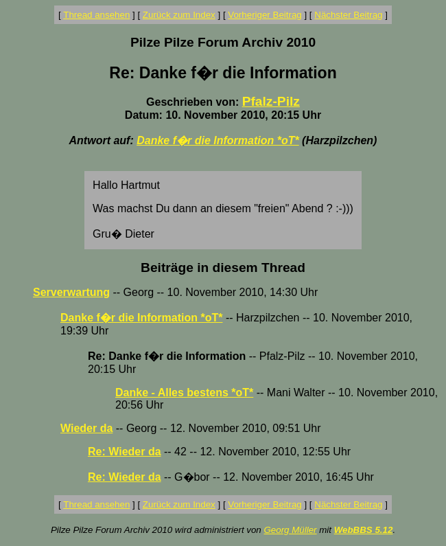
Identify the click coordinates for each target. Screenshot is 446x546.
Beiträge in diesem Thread (223, 267)
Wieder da (86, 428)
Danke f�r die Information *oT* (217, 140)
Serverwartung (71, 292)
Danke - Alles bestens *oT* (184, 392)
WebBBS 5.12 (363, 530)
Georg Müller (289, 530)
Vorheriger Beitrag (264, 15)
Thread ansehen (96, 15)
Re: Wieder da (124, 451)
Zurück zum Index (179, 15)
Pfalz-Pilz (271, 101)
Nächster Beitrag (348, 15)
